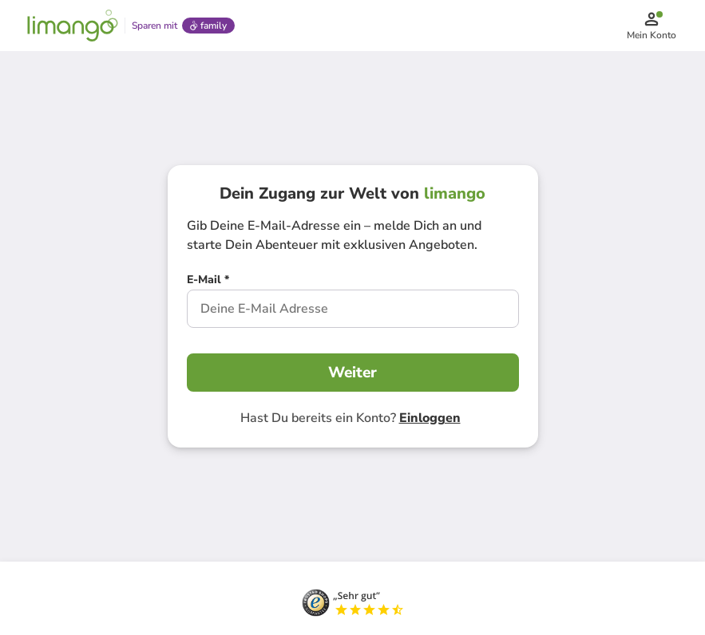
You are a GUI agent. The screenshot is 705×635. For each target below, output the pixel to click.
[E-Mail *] (208, 282)
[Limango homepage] (72, 25)
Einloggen (430, 418)
